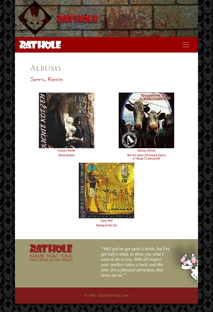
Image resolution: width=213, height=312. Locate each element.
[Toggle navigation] (186, 44)
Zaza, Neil (106, 220)
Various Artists (146, 150)
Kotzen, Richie (66, 150)
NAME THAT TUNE (51, 257)
